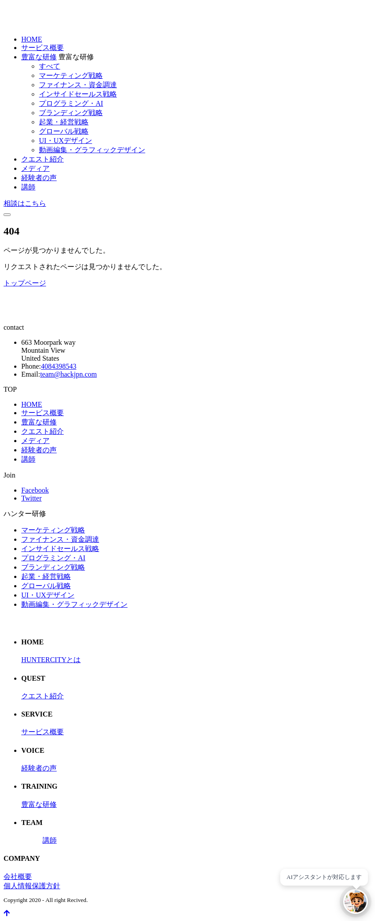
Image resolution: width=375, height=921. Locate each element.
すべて (49, 66)
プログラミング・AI (71, 103)
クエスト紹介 (42, 159)
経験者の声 (39, 177)
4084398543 (58, 366)
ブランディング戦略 (71, 112)
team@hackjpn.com (68, 374)
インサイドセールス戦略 (78, 94)
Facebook (35, 490)
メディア (35, 168)
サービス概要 (42, 47)
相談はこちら (25, 203)
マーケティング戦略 (71, 75)
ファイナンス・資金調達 (78, 85)
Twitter (31, 498)
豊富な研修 (39, 57)
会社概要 (18, 876)
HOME (31, 39)
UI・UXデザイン (65, 140)
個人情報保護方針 (32, 886)
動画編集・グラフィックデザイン (92, 150)
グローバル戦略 (64, 131)
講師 (28, 187)
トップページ (25, 283)
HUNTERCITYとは (51, 659)
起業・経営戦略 (64, 122)
